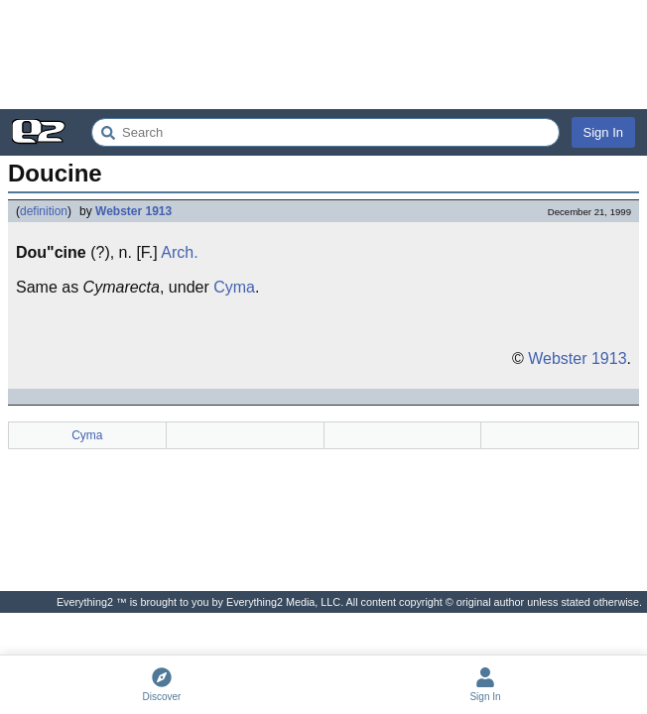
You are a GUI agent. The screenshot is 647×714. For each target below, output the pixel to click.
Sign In (603, 132)
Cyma (234, 287)
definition (43, 211)
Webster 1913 (133, 211)
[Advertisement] (323, 54)
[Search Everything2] (325, 132)
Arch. (179, 252)
